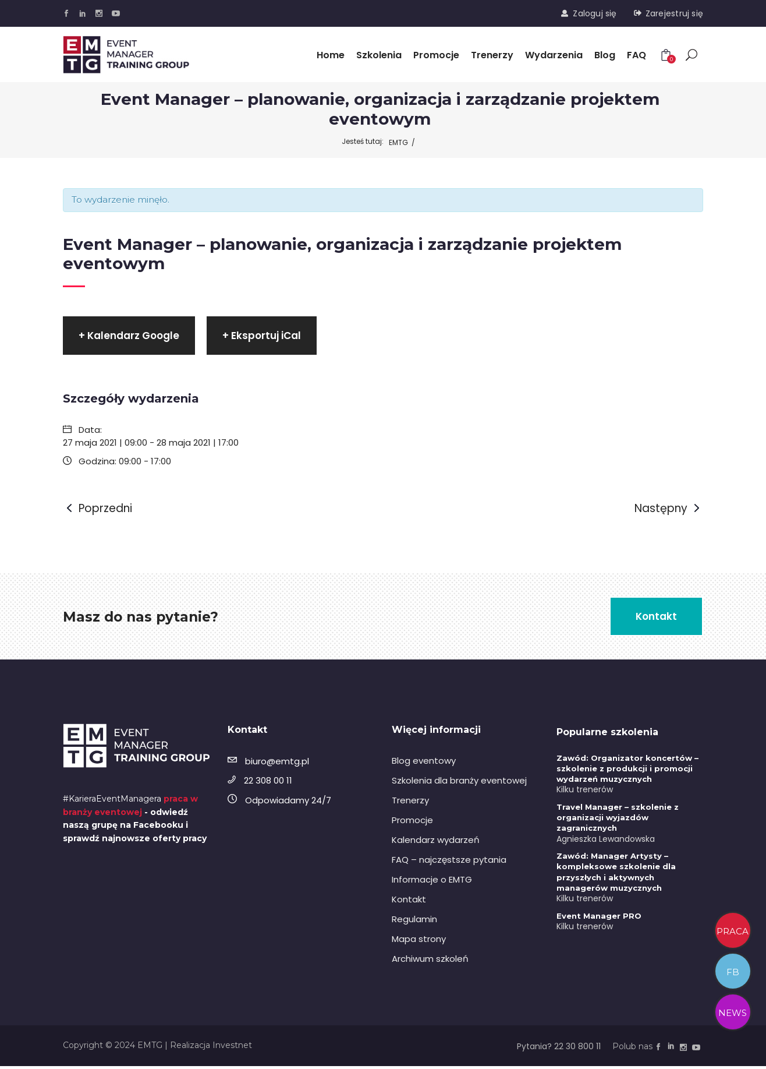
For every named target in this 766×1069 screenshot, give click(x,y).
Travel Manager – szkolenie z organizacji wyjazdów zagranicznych (617, 819)
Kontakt (409, 901)
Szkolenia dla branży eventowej (459, 782)
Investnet (232, 1047)
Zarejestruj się (674, 13)
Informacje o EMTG (432, 881)
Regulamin (414, 921)
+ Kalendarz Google (129, 336)
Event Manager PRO (598, 917)
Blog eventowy (424, 762)
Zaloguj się (594, 13)
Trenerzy (410, 802)
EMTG (398, 142)
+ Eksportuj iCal (261, 336)
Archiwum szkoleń (430, 960)
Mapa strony (419, 940)
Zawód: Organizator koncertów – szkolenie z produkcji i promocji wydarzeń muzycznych (627, 770)
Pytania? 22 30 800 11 (559, 1048)
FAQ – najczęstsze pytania (449, 861)
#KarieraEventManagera (112, 801)
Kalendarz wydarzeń (436, 841)
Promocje (412, 822)
